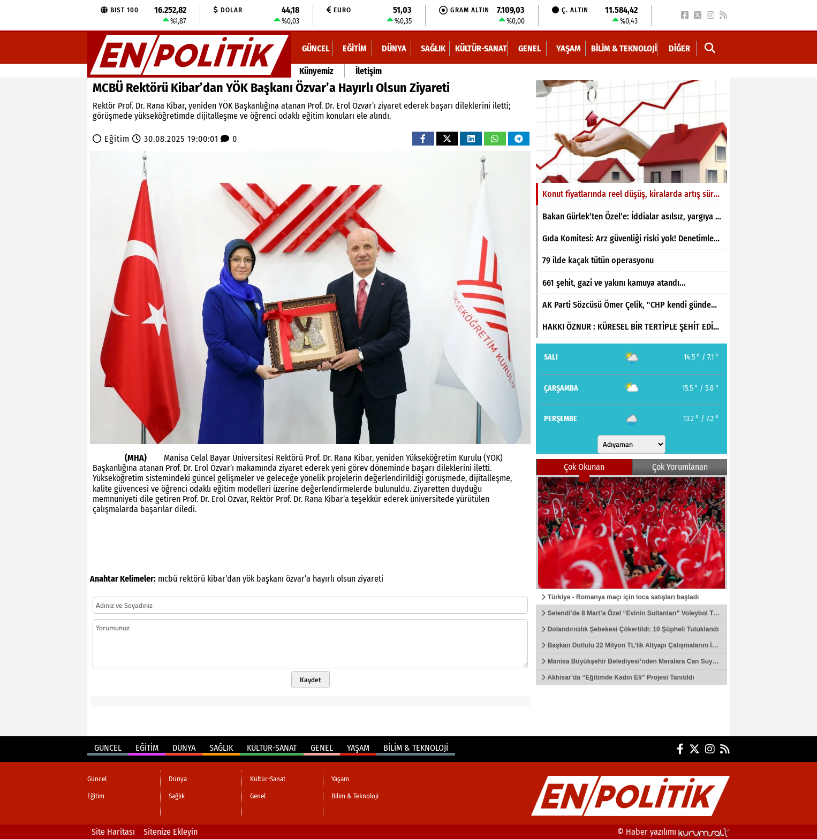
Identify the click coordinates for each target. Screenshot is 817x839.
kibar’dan (223, 579)
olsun (346, 579)
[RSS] (723, 15)
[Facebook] (685, 15)
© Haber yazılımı (673, 832)
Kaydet (310, 679)
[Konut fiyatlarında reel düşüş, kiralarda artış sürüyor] (631, 131)
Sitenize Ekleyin (170, 832)
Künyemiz (316, 71)
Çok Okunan (584, 467)
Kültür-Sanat (481, 48)
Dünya (394, 48)
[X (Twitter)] (697, 15)
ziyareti (370, 579)
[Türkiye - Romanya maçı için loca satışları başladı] (631, 532)
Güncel (315, 48)
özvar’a (298, 579)
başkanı (270, 579)
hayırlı (324, 579)
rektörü (192, 579)
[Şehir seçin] (631, 444)
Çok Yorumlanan (680, 467)
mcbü (167, 579)
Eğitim (355, 48)
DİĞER (679, 48)
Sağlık (433, 48)
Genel (529, 48)
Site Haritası (113, 832)
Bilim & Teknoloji (624, 48)
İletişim (368, 71)
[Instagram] (710, 15)
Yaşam (568, 48)
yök (248, 579)
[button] (710, 48)
